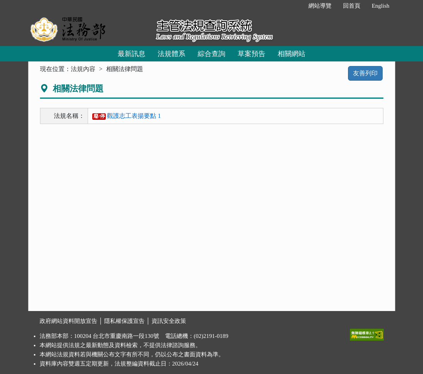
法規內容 (83, 69)
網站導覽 (319, 6)
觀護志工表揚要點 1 (126, 116)
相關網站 (291, 54)
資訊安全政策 (169, 321)
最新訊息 (131, 54)
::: (294, 6)
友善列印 (365, 73)
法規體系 (171, 54)
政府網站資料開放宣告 (68, 321)
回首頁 (351, 6)
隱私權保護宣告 (124, 321)
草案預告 (251, 54)
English (381, 6)
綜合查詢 (211, 54)
